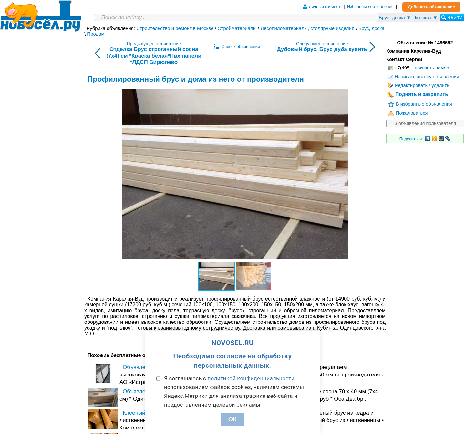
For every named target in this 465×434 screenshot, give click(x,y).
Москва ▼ (426, 17)
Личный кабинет (324, 6)
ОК (232, 419)
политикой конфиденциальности (251, 378)
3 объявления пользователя (425, 123)
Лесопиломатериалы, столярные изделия (307, 28)
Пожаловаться (408, 113)
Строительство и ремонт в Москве (174, 28)
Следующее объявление (322, 47)
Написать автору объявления (423, 76)
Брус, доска (371, 28)
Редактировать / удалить (418, 85)
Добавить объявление (431, 7)
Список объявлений (237, 46)
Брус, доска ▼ (395, 17)
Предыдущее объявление (154, 53)
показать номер (432, 67)
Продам (96, 34)
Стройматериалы (237, 28)
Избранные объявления (370, 6)
